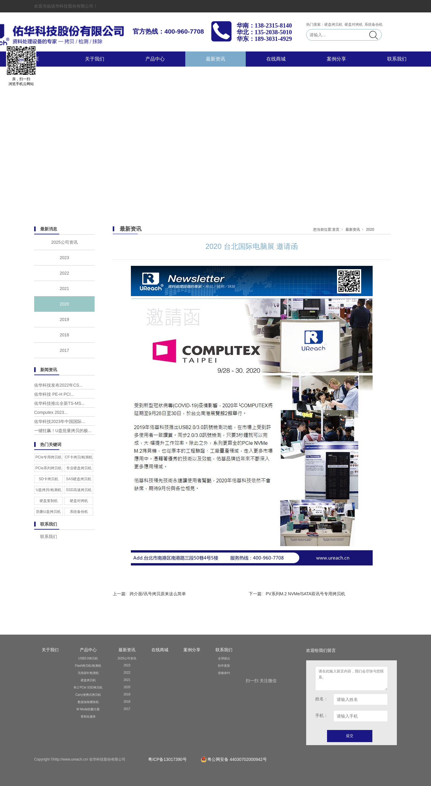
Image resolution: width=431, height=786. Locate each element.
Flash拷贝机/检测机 (88, 665)
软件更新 (224, 665)
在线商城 (276, 58)
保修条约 (224, 673)
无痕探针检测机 (88, 673)
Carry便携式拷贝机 (88, 694)
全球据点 (224, 658)
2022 (64, 273)
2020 (64, 304)
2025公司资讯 (64, 242)
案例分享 (336, 58)
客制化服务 (88, 716)
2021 (64, 288)
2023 (64, 257)
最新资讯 (215, 58)
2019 (64, 319)
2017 (64, 350)
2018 (64, 334)
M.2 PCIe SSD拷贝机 (88, 687)
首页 (335, 229)
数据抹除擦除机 (88, 702)
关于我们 (94, 58)
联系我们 (397, 58)
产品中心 (155, 58)
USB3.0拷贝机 (88, 658)
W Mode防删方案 (88, 709)
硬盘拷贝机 (88, 680)
